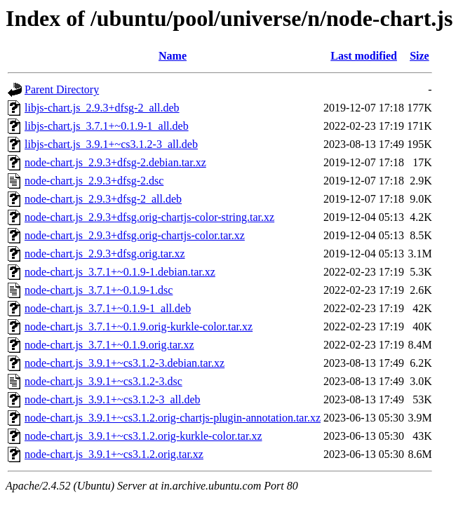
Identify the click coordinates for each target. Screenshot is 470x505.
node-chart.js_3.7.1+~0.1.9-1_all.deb (108, 308)
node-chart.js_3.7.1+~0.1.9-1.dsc (99, 290)
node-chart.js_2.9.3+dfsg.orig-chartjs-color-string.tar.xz (149, 217)
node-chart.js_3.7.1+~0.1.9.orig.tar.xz (109, 345)
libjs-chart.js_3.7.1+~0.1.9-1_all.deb (107, 126)
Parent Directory (62, 89)
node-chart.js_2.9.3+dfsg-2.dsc (94, 181)
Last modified (363, 56)
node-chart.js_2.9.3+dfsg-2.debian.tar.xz (115, 162)
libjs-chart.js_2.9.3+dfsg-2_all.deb (102, 108)
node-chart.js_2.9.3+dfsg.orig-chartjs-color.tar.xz (135, 235)
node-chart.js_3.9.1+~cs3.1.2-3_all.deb (113, 399)
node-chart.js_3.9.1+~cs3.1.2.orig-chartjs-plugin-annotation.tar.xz (173, 418)
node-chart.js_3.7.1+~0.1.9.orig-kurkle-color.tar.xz (139, 326)
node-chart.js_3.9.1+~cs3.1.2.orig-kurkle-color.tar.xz (143, 436)
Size (419, 56)
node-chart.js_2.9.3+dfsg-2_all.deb (103, 199)
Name (173, 56)
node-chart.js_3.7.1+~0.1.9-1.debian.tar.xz (120, 272)
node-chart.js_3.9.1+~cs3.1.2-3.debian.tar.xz (124, 363)
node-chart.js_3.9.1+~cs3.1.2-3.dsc (103, 381)
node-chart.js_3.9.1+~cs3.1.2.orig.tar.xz (114, 454)
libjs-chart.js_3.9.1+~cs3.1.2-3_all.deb (111, 144)
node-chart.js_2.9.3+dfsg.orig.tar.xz (105, 254)
